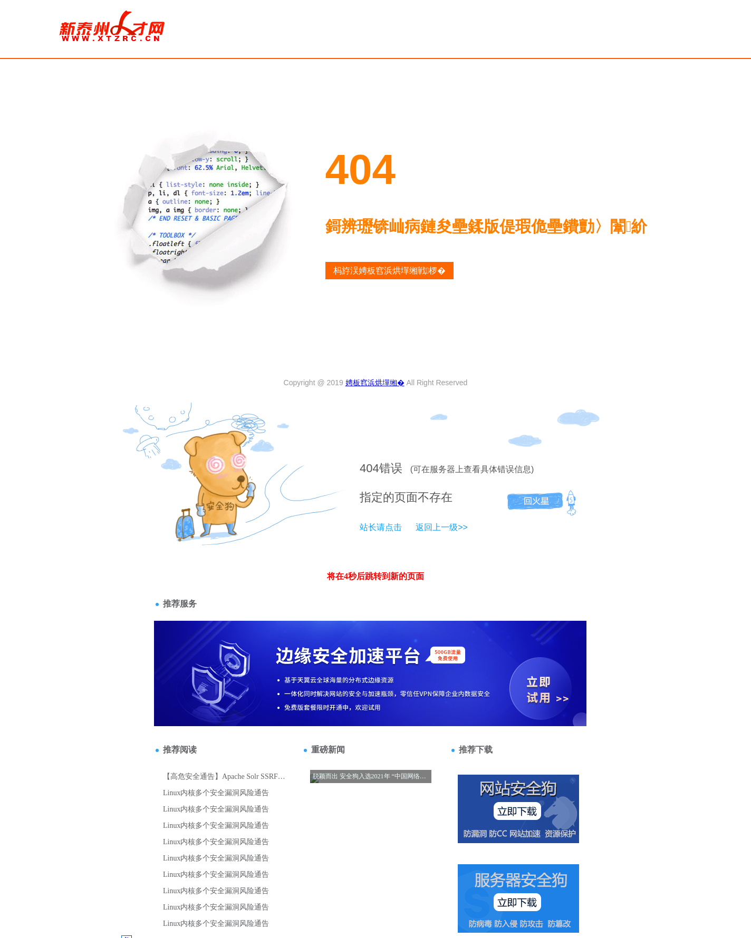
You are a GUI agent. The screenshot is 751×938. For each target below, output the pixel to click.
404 (369, 468)
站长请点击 (381, 527)
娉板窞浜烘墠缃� (375, 382)
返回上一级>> (442, 527)
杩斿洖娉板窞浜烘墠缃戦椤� (389, 270)
